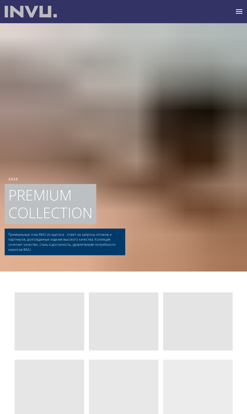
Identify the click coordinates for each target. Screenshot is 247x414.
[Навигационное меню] (239, 11)
